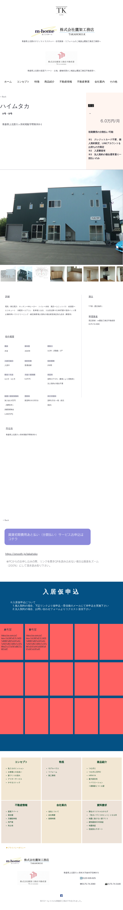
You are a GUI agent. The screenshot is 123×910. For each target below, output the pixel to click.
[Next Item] (118, 217)
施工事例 (52, 775)
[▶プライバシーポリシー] (16, 847)
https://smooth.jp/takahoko (21, 554)
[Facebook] (61, 895)
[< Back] (9, 96)
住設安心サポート (96, 829)
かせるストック (15, 782)
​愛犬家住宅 (93, 779)
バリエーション (96, 782)
